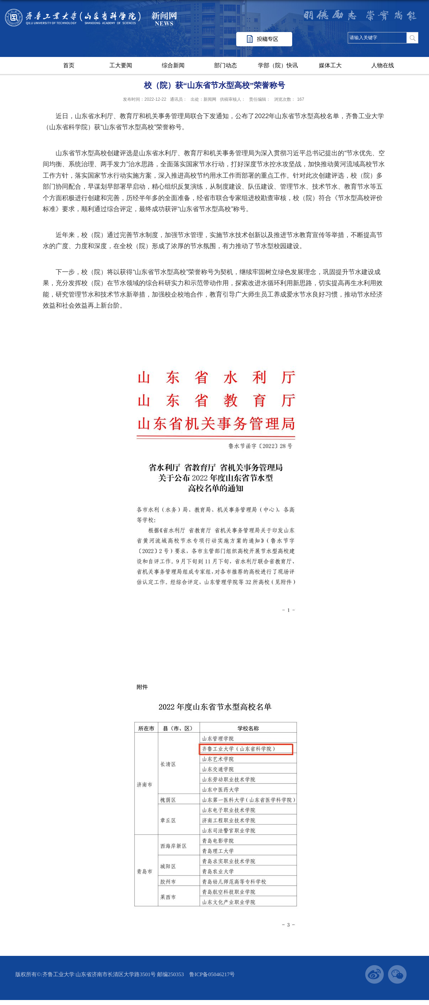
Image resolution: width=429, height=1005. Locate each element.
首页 (68, 65)
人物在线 (382, 65)
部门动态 (225, 65)
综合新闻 (173, 65)
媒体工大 (330, 65)
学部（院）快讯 (278, 65)
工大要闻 (120, 65)
